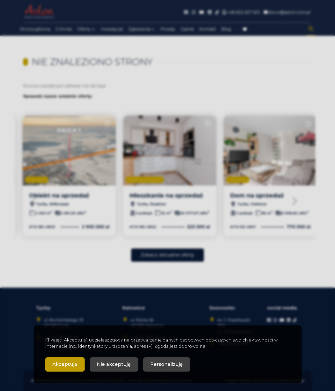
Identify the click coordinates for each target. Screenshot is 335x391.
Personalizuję (166, 364)
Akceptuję (64, 364)
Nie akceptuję (114, 364)
